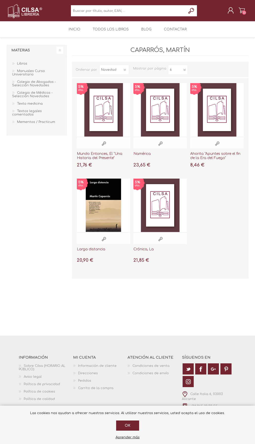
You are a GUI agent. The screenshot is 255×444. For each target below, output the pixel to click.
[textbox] (128, 12)
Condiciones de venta (151, 369)
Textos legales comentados (27, 116)
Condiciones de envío (150, 376)
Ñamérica (142, 157)
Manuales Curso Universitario (28, 76)
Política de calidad (39, 402)
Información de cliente (97, 369)
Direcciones (88, 376)
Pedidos (84, 384)
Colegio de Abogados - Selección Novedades (34, 87)
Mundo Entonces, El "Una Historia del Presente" (99, 159)
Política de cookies (39, 395)
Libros (22, 67)
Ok (127, 425)
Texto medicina (30, 107)
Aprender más (128, 437)
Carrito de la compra (236, 12)
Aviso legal (33, 380)
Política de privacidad (42, 387)
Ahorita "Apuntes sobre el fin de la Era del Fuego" (215, 159)
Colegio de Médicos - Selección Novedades (32, 97)
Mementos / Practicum (36, 125)
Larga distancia (91, 253)
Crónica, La (143, 253)
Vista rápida (104, 147)
